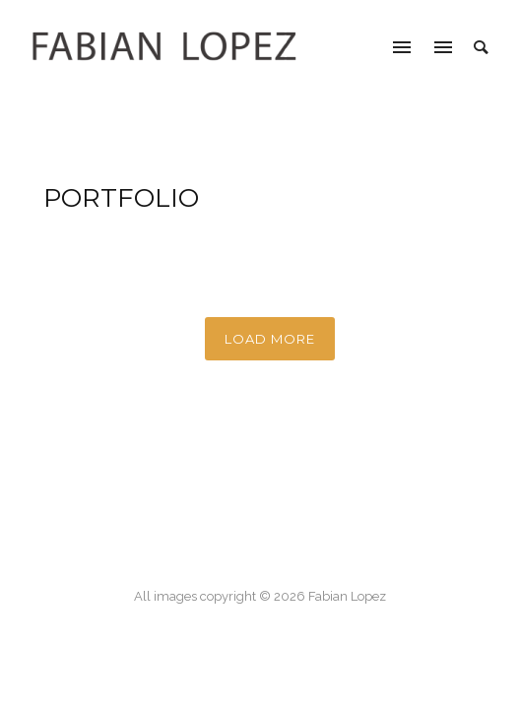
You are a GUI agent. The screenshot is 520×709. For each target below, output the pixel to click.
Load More (270, 339)
